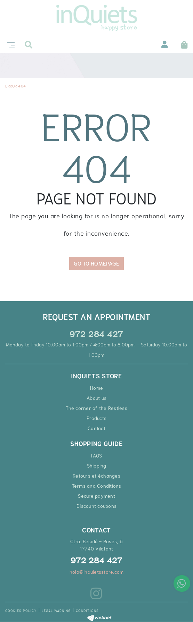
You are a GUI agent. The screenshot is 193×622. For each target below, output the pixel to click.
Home (96, 388)
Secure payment (96, 496)
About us (96, 398)
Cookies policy (21, 610)
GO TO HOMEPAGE (96, 263)
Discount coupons (96, 506)
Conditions (87, 610)
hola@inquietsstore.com (97, 572)
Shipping (96, 466)
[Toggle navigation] (9, 44)
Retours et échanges (96, 476)
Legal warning (56, 610)
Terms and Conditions (96, 486)
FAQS (96, 456)
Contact (96, 428)
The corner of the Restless (96, 408)
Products (96, 418)
